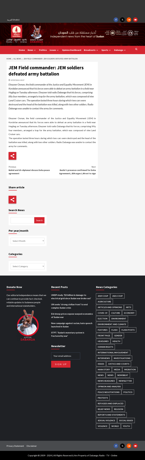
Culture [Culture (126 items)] (115, 313)
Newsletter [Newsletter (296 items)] (125, 381)
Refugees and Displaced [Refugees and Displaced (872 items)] (110, 403)
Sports (106, 50)
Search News (17, 210)
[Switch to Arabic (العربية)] (13, 20)
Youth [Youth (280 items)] (126, 426)
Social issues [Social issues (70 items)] (126, 420)
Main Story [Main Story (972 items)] (104, 369)
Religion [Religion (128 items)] (118, 409)
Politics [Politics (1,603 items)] (127, 392)
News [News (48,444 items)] (101, 375)
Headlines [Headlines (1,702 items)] (103, 341)
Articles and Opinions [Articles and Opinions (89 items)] (110, 307)
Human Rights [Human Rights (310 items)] (105, 347)
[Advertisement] (72, 8)
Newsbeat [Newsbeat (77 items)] (122, 375)
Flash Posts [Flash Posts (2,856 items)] (128, 330)
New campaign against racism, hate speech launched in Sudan (71, 325)
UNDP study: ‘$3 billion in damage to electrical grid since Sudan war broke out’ (71, 297)
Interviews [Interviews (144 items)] (104, 358)
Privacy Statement (15, 446)
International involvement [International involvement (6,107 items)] (113, 352)
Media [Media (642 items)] (117, 369)
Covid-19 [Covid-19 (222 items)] (102, 313)
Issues (54, 50)
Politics (43, 50)
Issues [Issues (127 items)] (101, 364)
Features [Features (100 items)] (102, 330)
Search (39, 220)
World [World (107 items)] (115, 426)
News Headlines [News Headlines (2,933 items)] (106, 381)
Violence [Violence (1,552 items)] (102, 426)
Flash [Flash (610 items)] (114, 330)
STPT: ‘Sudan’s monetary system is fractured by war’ (67, 334)
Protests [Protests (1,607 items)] (103, 398)
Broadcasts (91, 50)
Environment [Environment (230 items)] (118, 318)
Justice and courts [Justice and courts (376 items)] (118, 364)
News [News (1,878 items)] (110, 375)
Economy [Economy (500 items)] (129, 313)
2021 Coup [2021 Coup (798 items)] (117, 296)
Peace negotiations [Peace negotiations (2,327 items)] (108, 392)
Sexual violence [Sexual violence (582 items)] (106, 420)
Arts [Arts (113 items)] (128, 307)
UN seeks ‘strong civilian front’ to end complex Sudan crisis (69, 306)
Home (22, 50)
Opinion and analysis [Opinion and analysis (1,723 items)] (109, 386)
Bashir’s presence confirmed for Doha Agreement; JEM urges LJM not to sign (74, 170)
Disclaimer (32, 446)
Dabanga (120, 50)
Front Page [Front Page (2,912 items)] (104, 335)
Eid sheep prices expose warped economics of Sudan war (72, 315)
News (32, 50)
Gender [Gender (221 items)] (118, 335)
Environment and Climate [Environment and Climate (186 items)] (112, 324)
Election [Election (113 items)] (102, 318)
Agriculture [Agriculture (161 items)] (104, 301)
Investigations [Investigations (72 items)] (122, 358)
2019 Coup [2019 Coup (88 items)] (103, 296)
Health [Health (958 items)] (116, 341)
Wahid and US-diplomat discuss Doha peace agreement (30, 170)
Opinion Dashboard (71, 50)
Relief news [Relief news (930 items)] (104, 409)
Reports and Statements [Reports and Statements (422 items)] (111, 415)
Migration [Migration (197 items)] (130, 369)
